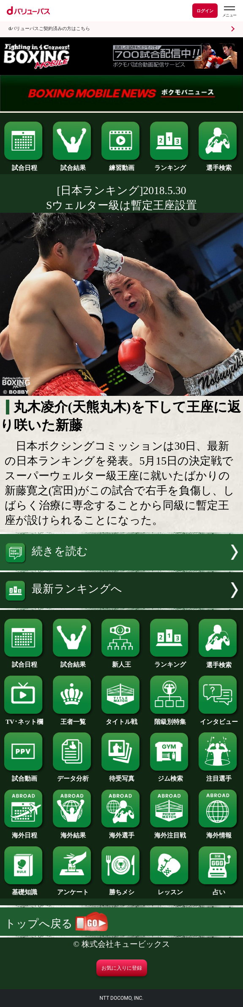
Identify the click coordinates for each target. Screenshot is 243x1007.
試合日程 (24, 165)
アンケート (73, 889)
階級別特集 (170, 718)
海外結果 (73, 832)
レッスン (170, 889)
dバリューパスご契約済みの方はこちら (49, 28)
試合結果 (73, 165)
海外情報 (218, 832)
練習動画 (121, 165)
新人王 (121, 661)
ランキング (170, 165)
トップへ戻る (56, 924)
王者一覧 (73, 718)
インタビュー (218, 718)
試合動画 (24, 775)
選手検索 (218, 165)
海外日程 (24, 832)
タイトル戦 (121, 718)
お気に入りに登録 (121, 968)
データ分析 (73, 775)
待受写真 (121, 775)
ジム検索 (170, 775)
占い (218, 889)
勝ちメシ (121, 889)
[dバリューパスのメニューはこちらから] (229, 11)
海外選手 (121, 832)
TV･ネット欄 (24, 718)
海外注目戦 (170, 832)
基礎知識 (24, 889)
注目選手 (218, 775)
